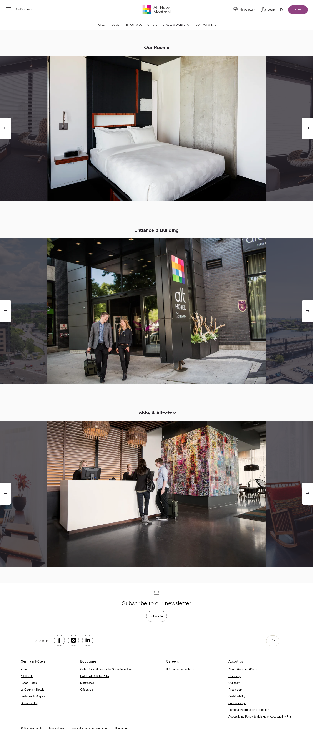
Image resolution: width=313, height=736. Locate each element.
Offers (152, 25)
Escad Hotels (29, 683)
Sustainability (236, 696)
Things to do (133, 25)
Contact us (121, 728)
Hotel (101, 25)
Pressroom (235, 689)
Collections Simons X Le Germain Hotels (106, 669)
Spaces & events (176, 25)
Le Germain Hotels (32, 689)
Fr (281, 9)
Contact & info (206, 25)
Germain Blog (29, 703)
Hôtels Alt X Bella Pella (94, 676)
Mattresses (87, 683)
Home (24, 669)
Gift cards (86, 689)
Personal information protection (248, 710)
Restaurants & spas (33, 696)
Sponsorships (237, 703)
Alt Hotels (27, 676)
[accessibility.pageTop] (272, 640)
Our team (234, 683)
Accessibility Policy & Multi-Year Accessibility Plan (260, 716)
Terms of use (56, 728)
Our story (234, 676)
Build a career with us (180, 669)
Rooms (114, 25)
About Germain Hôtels (242, 669)
